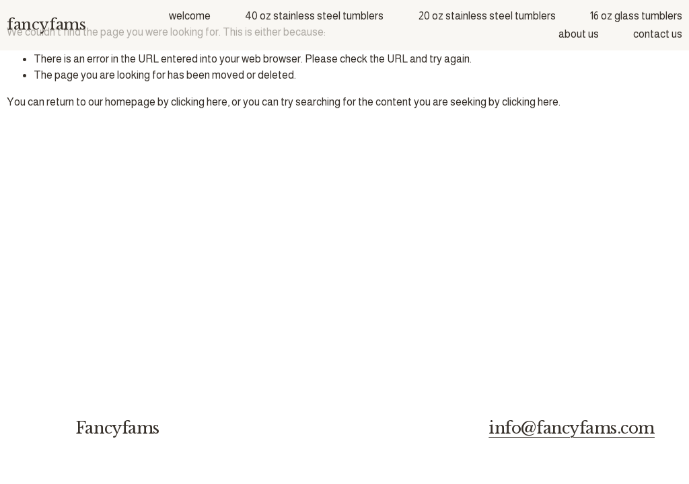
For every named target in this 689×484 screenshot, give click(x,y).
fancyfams (46, 24)
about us (578, 34)
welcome (190, 16)
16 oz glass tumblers (636, 16)
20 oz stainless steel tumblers (487, 16)
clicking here (199, 102)
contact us (657, 34)
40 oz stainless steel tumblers (314, 16)
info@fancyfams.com (571, 428)
